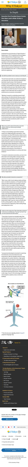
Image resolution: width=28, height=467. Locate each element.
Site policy (11, 436)
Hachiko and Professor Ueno (10, 403)
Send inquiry (10, 419)
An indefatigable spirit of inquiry (11, 364)
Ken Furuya (6, 380)
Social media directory (21, 427)
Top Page (6, 372)
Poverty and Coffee (8, 392)
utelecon (15, 439)
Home (2, 8)
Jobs (25, 436)
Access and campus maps (8, 444)
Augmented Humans (9, 394)
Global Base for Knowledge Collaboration (13, 356)
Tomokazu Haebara (8, 386)
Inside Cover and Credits (9, 350)
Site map (4, 436)
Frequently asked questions (8, 441)
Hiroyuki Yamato (7, 378)
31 (22, 333)
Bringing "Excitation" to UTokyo (11, 354)
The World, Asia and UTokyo (10, 360)
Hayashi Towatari (8, 382)
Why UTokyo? (6, 8)
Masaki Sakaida (7, 374)
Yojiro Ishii (6, 384)
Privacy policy (18, 436)
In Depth (10, 8)
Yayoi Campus (7, 399)
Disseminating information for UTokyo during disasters (14, 450)
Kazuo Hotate (7, 376)
